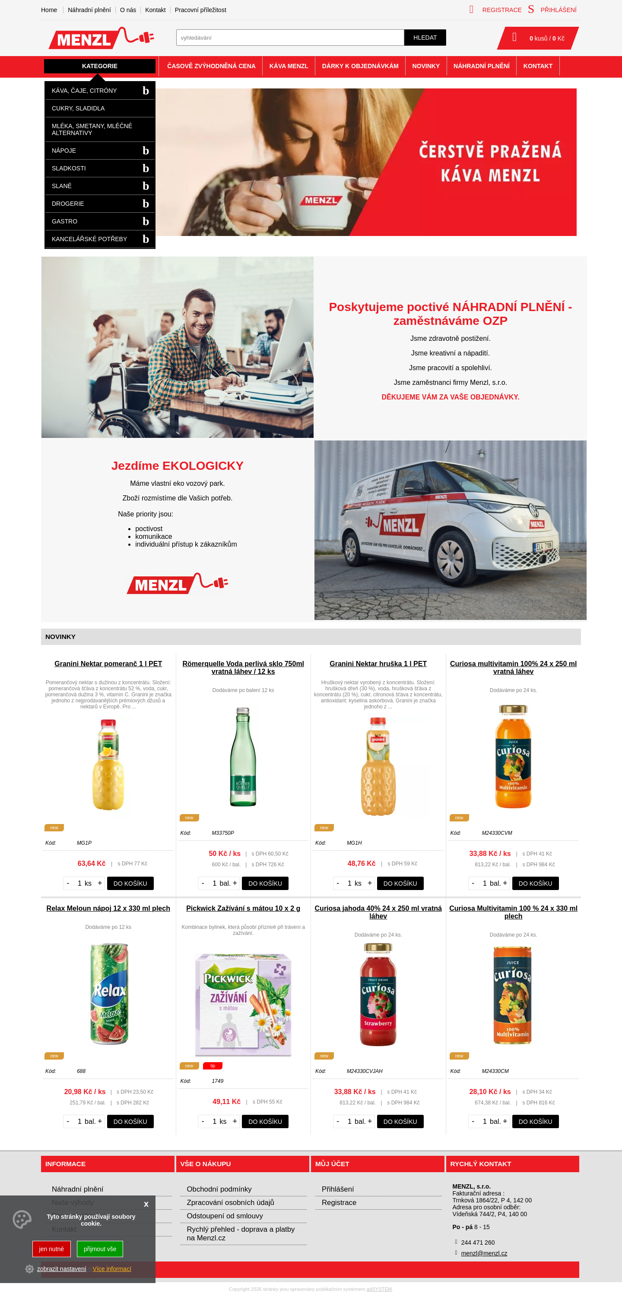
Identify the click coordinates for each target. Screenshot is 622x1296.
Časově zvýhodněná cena (211, 66)
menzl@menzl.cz (484, 1253)
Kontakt (155, 9)
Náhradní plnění (89, 9)
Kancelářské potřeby (89, 239)
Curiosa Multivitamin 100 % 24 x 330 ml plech (513, 912)
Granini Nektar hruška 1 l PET (378, 663)
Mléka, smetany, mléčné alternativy (92, 129)
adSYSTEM (379, 1289)
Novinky (426, 66)
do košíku (130, 883)
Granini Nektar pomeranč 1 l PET (108, 663)
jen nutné (51, 1249)
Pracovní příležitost (200, 9)
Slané (62, 185)
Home (49, 9)
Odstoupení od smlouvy (225, 1216)
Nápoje (64, 150)
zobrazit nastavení (61, 1268)
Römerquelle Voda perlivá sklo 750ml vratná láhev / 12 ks (243, 667)
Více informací (112, 1268)
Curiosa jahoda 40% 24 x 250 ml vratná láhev (378, 912)
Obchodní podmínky (219, 1189)
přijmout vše (100, 1249)
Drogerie (68, 203)
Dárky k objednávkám (360, 66)
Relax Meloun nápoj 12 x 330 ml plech (108, 908)
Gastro (64, 221)
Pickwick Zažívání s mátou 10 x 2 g (243, 908)
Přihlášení (338, 1189)
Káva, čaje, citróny (84, 90)
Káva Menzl (289, 66)
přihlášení (552, 9)
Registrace (339, 1202)
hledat (425, 37)
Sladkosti (69, 168)
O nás (128, 9)
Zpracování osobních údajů (230, 1202)
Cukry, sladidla (78, 108)
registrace (496, 9)
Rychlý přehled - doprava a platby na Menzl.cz (241, 1233)
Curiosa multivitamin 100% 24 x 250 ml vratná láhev (513, 667)
